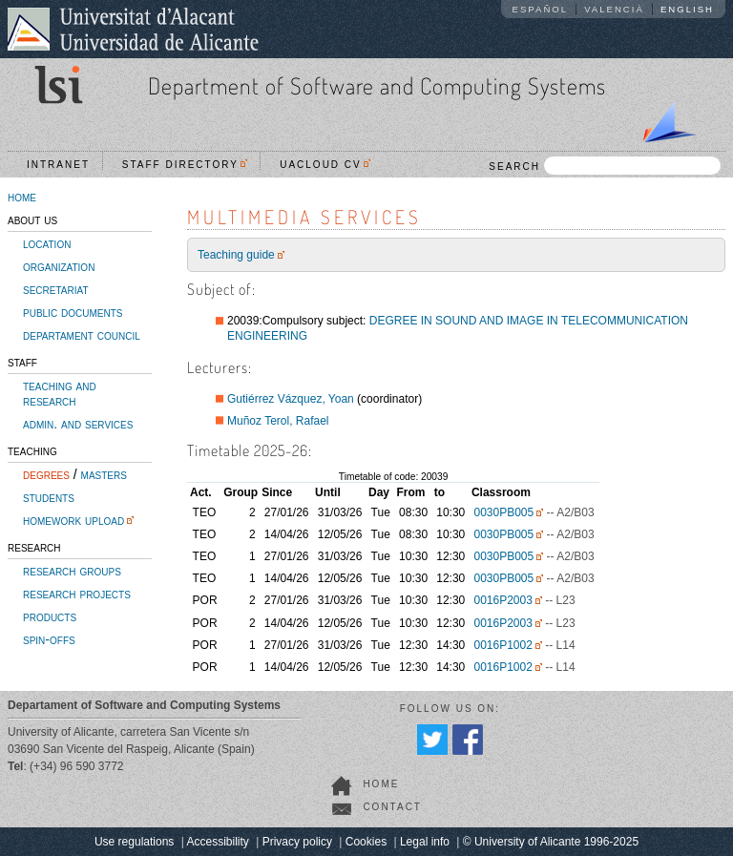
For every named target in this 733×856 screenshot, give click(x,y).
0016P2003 (502, 600)
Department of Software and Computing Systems (377, 85)
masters (104, 474)
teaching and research (59, 393)
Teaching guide (236, 254)
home (22, 196)
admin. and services (78, 423)
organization (58, 266)
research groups (72, 570)
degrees (46, 474)
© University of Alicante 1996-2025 (551, 841)
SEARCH (605, 166)
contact (392, 807)
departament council (81, 335)
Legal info (425, 841)
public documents (72, 312)
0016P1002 (502, 645)
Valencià (614, 9)
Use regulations (134, 841)
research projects (77, 593)
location (47, 243)
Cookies (366, 841)
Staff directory (185, 164)
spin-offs (49, 639)
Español (541, 9)
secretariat (56, 289)
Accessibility (217, 841)
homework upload (73, 520)
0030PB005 (503, 512)
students (48, 497)
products (49, 616)
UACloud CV (325, 164)
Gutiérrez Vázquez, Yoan (290, 399)
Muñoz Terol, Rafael (278, 421)
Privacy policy (297, 841)
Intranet (58, 164)
